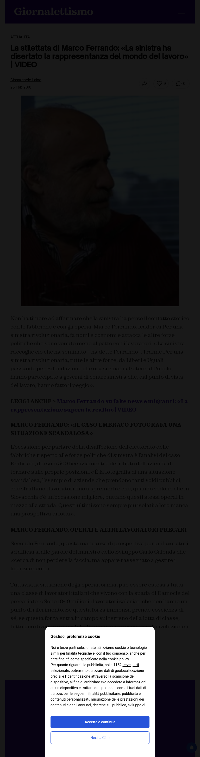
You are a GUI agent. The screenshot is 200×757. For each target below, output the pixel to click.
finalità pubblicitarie (104, 693)
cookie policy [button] (118, 659)
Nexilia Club (100, 738)
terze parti (130, 665)
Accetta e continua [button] (100, 722)
